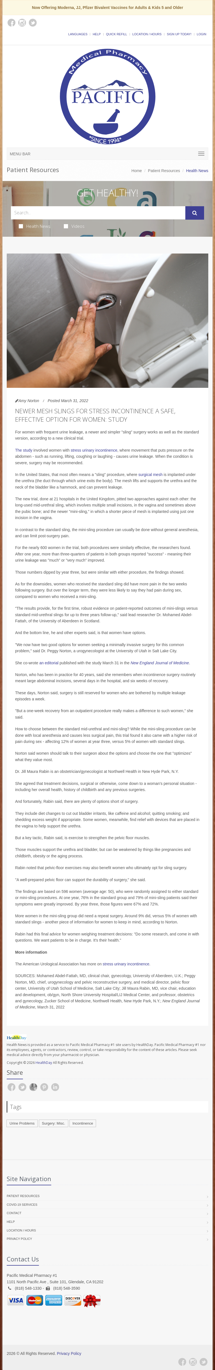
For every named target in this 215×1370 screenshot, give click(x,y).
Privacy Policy (19, 1238)
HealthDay (44, 1062)
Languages (77, 34)
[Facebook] (182, 1362)
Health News (34, 226)
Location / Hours (147, 34)
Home (137, 170)
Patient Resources (164, 170)
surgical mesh (150, 474)
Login (201, 34)
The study (23, 450)
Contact (14, 1213)
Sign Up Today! (179, 34)
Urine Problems (22, 1123)
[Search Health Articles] (98, 212)
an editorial (49, 663)
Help (97, 34)
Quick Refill (116, 34)
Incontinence (83, 1123)
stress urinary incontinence (94, 450)
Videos (74, 226)
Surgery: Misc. (53, 1123)
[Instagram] (193, 1362)
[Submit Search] (194, 213)
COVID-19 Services (22, 1204)
